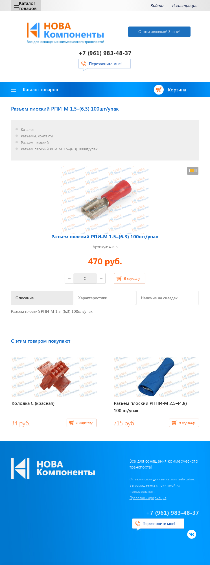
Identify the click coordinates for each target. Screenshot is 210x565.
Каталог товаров (25, 5)
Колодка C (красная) (33, 403)
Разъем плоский (35, 142)
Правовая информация (148, 497)
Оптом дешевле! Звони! (159, 31)
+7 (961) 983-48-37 (105, 52)
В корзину (132, 278)
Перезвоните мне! (105, 63)
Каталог (27, 129)
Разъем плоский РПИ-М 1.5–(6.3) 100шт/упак (59, 149)
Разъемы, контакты (37, 136)
